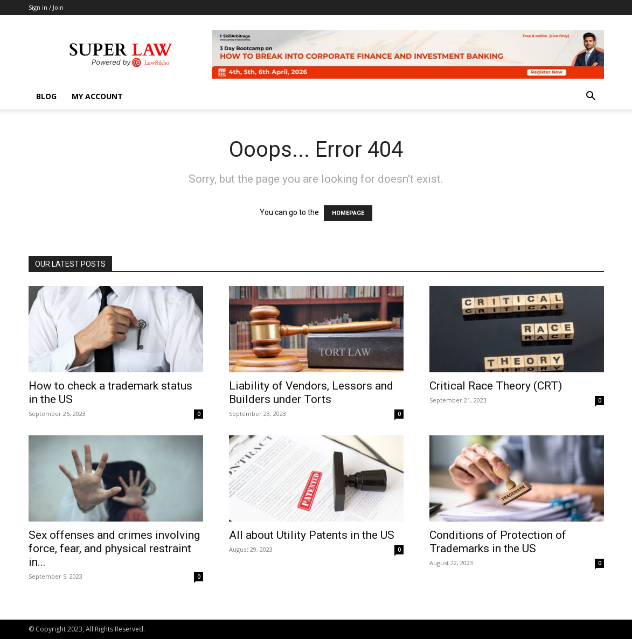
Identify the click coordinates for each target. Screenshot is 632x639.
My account (97, 96)
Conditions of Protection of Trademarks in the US (497, 542)
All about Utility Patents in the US (311, 535)
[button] (591, 97)
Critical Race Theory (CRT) (495, 385)
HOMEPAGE (348, 213)
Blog (46, 96)
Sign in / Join (46, 7)
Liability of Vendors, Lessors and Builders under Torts (311, 392)
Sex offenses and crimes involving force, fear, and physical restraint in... (114, 548)
